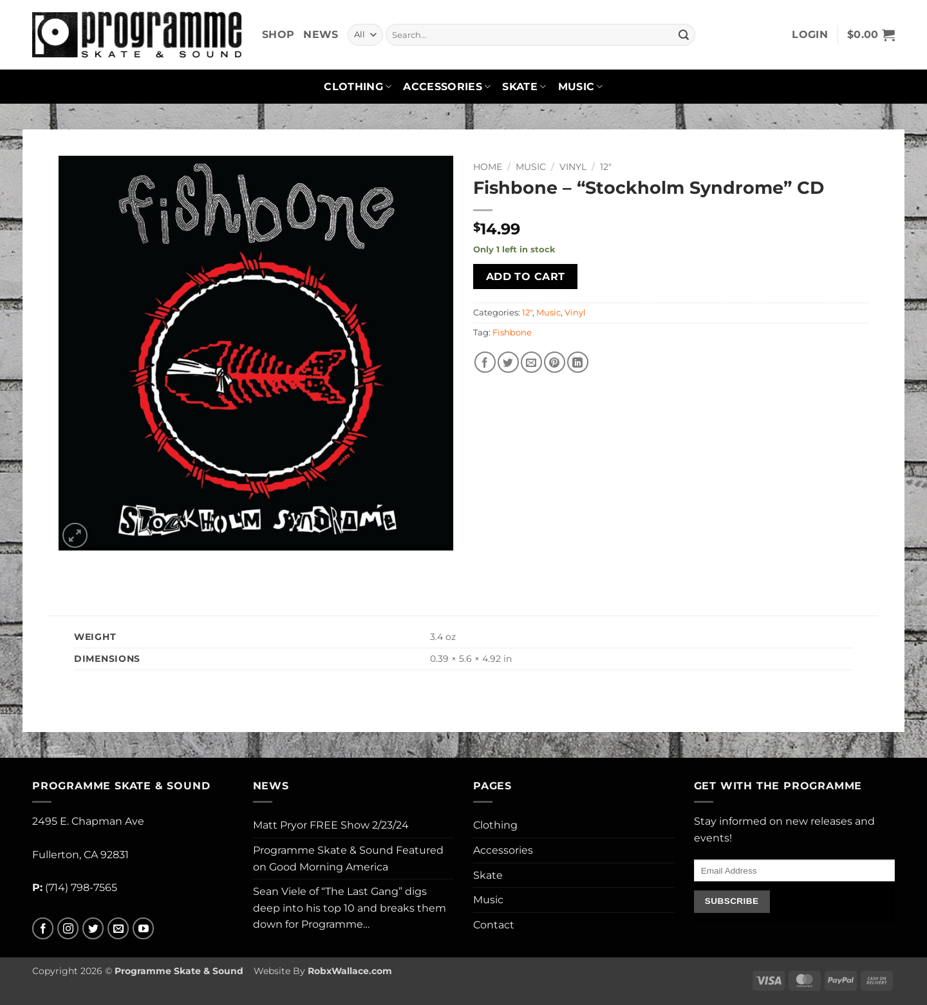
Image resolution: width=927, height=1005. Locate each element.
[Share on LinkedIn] (577, 362)
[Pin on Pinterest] (554, 362)
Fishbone (512, 332)
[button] (810, 34)
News (320, 34)
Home (487, 167)
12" (606, 167)
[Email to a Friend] (531, 362)
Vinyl (572, 167)
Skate (524, 86)
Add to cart (525, 276)
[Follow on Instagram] (68, 928)
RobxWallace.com (350, 971)
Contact (493, 925)
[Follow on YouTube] (143, 928)
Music (580, 86)
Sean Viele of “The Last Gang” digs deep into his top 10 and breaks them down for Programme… (349, 907)
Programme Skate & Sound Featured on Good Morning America (348, 858)
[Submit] (684, 35)
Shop (278, 34)
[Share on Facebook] (485, 362)
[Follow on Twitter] (93, 928)
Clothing (357, 86)
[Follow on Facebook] (42, 928)
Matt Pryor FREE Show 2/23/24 (331, 825)
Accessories (447, 86)
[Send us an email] (118, 928)
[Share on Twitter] (508, 362)
